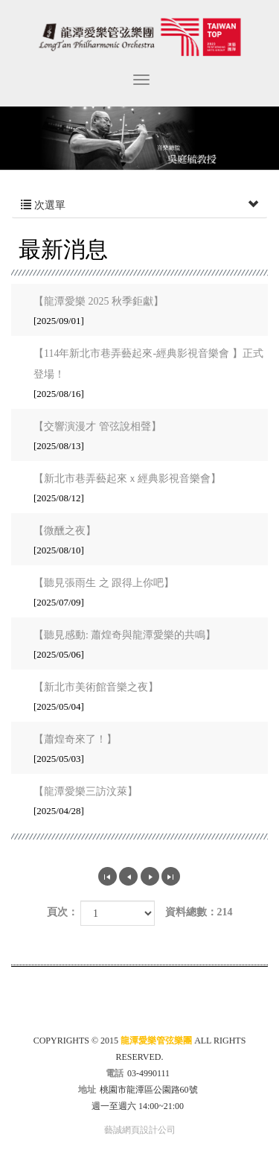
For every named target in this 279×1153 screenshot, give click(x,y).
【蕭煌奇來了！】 (143, 750)
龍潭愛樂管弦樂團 (139, 37)
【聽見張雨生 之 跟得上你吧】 (143, 593)
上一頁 (128, 876)
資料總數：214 (199, 912)
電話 (115, 1073)
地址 (87, 1089)
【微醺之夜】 (143, 541)
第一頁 (107, 876)
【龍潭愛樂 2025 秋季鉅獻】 (143, 312)
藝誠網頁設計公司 (140, 1130)
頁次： (62, 912)
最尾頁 (170, 876)
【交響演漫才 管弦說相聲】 (143, 437)
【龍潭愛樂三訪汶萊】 (143, 802)
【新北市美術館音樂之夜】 (143, 698)
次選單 (139, 205)
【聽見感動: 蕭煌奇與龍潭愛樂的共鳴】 (143, 645)
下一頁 (150, 876)
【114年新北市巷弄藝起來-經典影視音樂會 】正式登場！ (148, 374)
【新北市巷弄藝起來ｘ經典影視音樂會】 (143, 489)
